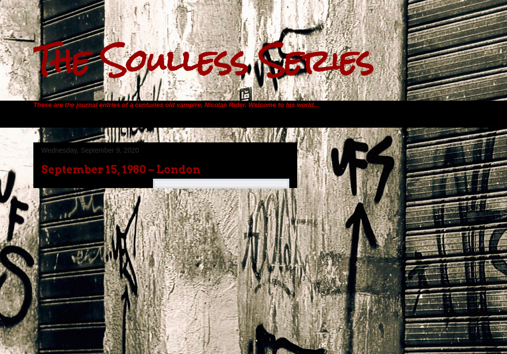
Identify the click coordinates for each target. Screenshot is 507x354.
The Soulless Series (203, 60)
